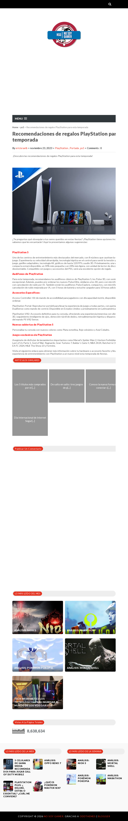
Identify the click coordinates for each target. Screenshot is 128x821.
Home (15, 127)
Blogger (104, 816)
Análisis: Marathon (81, 630)
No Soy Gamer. (54, 816)
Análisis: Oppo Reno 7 (52, 762)
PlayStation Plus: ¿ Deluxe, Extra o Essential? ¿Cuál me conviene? (17, 789)
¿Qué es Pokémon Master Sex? (52, 785)
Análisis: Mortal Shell (83, 667)
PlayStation (62, 148)
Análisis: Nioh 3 (25, 630)
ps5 (22, 127)
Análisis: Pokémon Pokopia (33, 667)
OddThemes (88, 816)
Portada (74, 148)
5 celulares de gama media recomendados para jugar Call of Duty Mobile (17, 767)
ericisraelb (22, 148)
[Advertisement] (64, 90)
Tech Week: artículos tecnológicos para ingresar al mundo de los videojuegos (36, 702)
